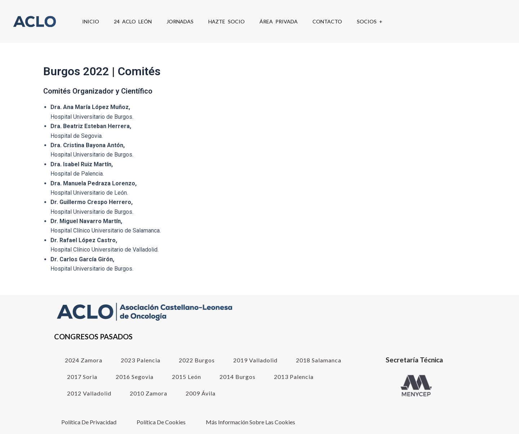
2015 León (186, 376)
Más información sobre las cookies (250, 422)
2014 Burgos (237, 376)
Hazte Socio (226, 21)
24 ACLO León (133, 21)
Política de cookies (161, 422)
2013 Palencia (294, 376)
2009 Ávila (201, 393)
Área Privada (279, 21)
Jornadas (180, 21)
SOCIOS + (369, 21)
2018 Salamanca (318, 360)
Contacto (327, 21)
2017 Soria (82, 376)
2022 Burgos (197, 360)
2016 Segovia (135, 376)
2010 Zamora (148, 393)
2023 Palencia (140, 360)
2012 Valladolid (89, 393)
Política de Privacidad (88, 422)
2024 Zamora (83, 360)
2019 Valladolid (255, 360)
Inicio (90, 21)
